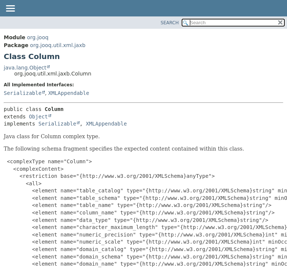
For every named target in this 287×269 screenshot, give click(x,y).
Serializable (22, 93)
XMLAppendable (68, 93)
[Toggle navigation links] (10, 9)
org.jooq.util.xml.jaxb (57, 45)
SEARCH (170, 22)
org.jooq (37, 37)
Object (38, 117)
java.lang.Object (25, 68)
